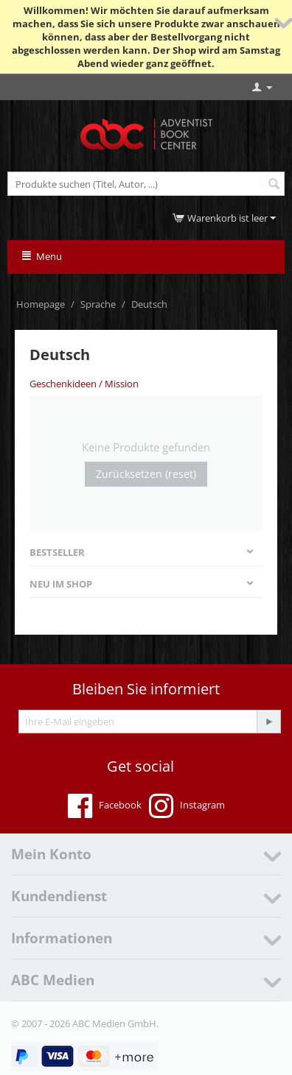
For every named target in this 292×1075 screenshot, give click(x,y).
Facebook (105, 806)
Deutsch (149, 304)
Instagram (187, 806)
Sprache (98, 304)
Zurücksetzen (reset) (146, 474)
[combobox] (146, 184)
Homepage (40, 304)
